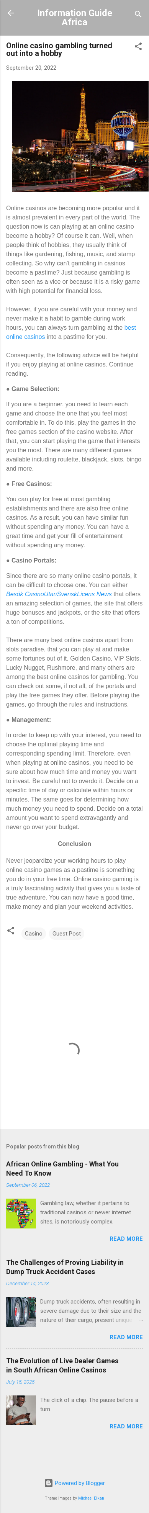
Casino (34, 933)
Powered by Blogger (74, 1483)
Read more (126, 1238)
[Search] (138, 15)
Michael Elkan (91, 1498)
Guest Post (66, 933)
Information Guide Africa (74, 18)
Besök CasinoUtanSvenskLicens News (59, 594)
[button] (138, 48)
